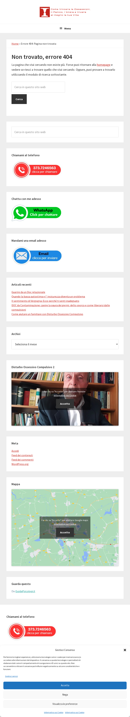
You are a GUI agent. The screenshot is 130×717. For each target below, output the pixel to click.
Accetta (65, 685)
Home (15, 43)
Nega (65, 694)
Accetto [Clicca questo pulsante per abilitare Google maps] (65, 532)
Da (23, 591)
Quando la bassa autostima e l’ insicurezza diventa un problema (48, 296)
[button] (125, 650)
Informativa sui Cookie (53, 712)
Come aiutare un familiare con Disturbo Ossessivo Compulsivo (47, 314)
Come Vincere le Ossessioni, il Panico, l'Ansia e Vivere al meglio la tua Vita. (65, 11)
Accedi (15, 451)
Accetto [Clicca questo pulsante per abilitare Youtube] (65, 403)
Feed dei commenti (23, 459)
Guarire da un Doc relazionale (28, 292)
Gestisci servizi (11, 676)
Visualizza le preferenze (65, 704)
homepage (103, 65)
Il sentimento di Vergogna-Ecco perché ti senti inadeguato (45, 301)
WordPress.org (20, 464)
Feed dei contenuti (22, 455)
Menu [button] (67, 28)
